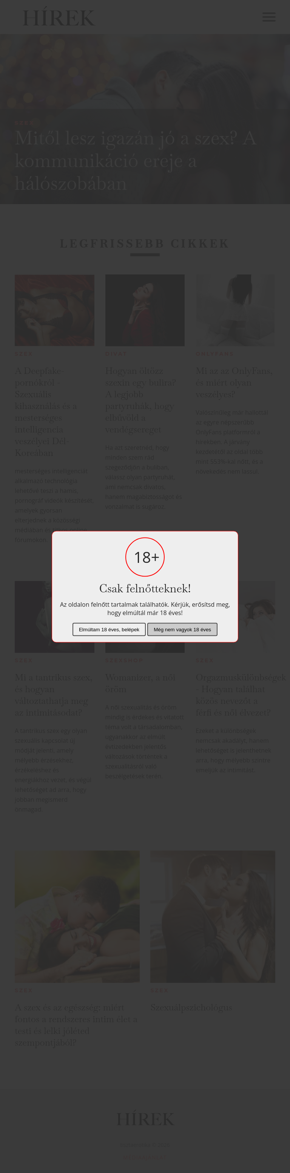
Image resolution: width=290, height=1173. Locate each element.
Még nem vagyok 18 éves (182, 629)
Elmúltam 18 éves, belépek (109, 629)
